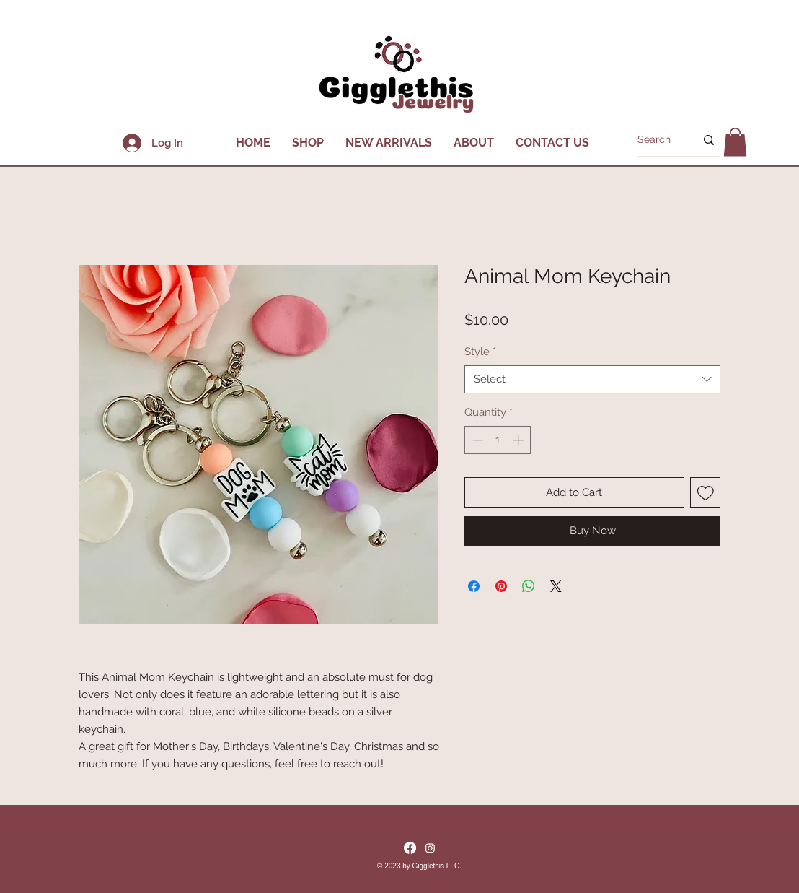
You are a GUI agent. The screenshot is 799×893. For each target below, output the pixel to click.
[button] (308, 143)
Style (480, 351)
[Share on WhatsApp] (528, 586)
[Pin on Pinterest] (501, 586)
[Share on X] (556, 586)
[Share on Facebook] (473, 586)
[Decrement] (476, 440)
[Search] (655, 140)
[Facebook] (410, 848)
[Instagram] (430, 848)
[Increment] (519, 440)
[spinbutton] (498, 440)
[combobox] (592, 379)
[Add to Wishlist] (705, 492)
